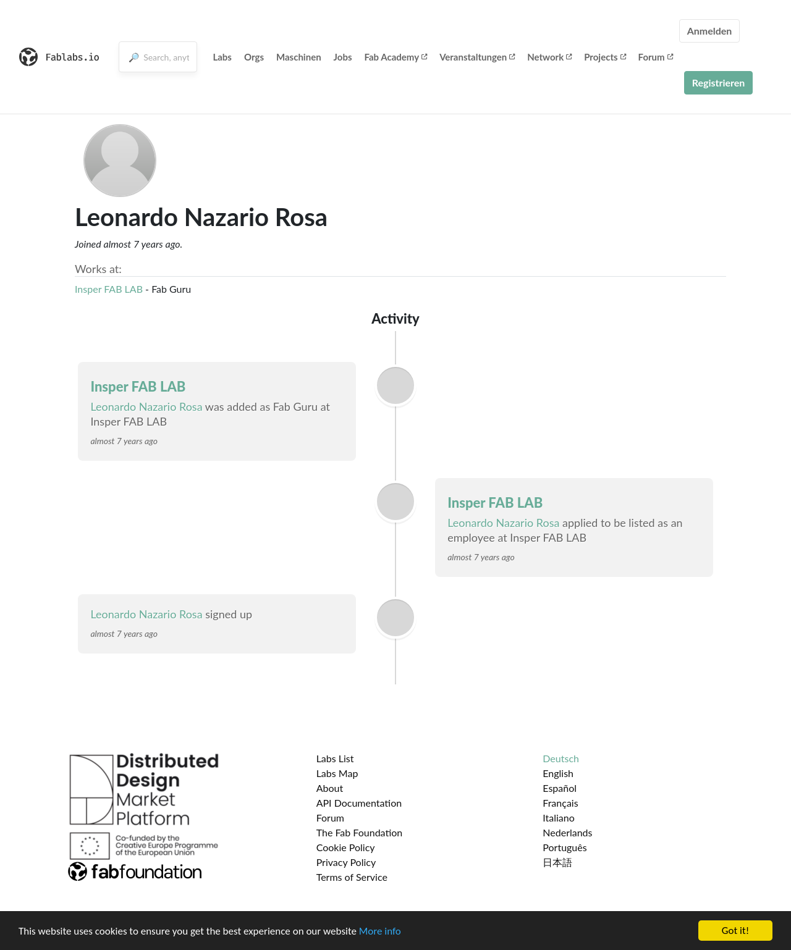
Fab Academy (396, 56)
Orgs (254, 56)
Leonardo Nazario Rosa (146, 406)
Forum (655, 56)
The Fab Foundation (359, 832)
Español (560, 788)
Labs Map (337, 773)
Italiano (559, 817)
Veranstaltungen (477, 56)
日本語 (557, 862)
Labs (222, 56)
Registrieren (718, 82)
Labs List (335, 758)
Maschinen (298, 56)
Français (560, 803)
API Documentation (359, 803)
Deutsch (561, 758)
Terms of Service (351, 877)
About (330, 788)
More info (380, 932)
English (558, 773)
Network (549, 56)
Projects (604, 56)
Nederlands (567, 832)
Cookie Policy (345, 847)
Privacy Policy (346, 862)
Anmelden (709, 30)
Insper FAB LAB (109, 289)
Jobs (343, 56)
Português (564, 847)
